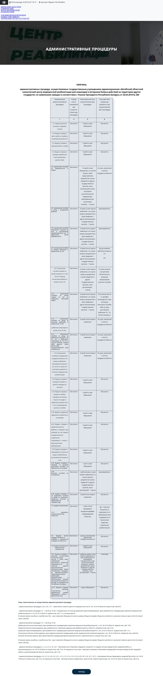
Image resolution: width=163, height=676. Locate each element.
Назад (81, 671)
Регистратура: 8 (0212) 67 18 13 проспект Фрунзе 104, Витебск (37, 2)
